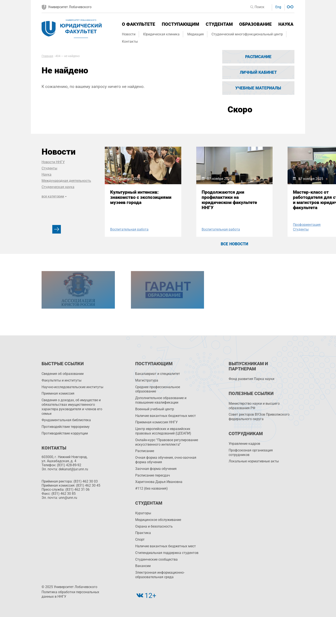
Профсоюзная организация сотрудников (251, 452)
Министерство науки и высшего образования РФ (254, 405)
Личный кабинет (258, 72)
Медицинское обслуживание (158, 520)
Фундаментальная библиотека (66, 420)
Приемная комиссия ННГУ (156, 422)
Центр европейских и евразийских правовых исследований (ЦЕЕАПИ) (163, 431)
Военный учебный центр (154, 409)
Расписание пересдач (152, 475)
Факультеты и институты (61, 380)
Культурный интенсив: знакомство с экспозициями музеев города (140, 197)
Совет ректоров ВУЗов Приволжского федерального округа (259, 416)
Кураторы (143, 513)
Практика (143, 533)
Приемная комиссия (58, 393)
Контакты (130, 41)
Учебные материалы (258, 88)
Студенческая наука (58, 187)
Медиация (195, 34)
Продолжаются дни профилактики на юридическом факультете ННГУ (229, 200)
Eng (278, 7)
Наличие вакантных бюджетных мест (165, 416)
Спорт (140, 539)
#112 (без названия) (151, 488)
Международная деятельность (66, 181)
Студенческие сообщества (156, 559)
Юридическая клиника (161, 34)
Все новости (234, 243)
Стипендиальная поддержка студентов (166, 553)
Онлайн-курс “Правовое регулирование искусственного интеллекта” (166, 442)
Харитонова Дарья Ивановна (158, 482)
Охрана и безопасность (154, 526)
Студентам (219, 24)
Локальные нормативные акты (254, 461)
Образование (255, 24)
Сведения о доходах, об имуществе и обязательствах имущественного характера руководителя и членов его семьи (72, 406)
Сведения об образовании (63, 374)
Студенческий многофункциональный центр (247, 34)
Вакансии (143, 566)
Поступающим (180, 24)
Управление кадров (244, 444)
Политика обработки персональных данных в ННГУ (70, 594)
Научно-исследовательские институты (72, 387)
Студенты (49, 168)
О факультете (138, 24)
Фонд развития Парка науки (251, 379)
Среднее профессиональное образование (157, 389)
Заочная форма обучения (156, 469)
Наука (285, 24)
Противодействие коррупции (65, 433)
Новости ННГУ (53, 162)
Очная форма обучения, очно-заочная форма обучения (165, 460)
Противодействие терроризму (66, 427)
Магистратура (146, 380)
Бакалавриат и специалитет (157, 374)
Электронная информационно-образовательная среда (159, 574)
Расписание (258, 56)
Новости (128, 34)
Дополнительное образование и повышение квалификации (160, 400)
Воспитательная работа (129, 229)
